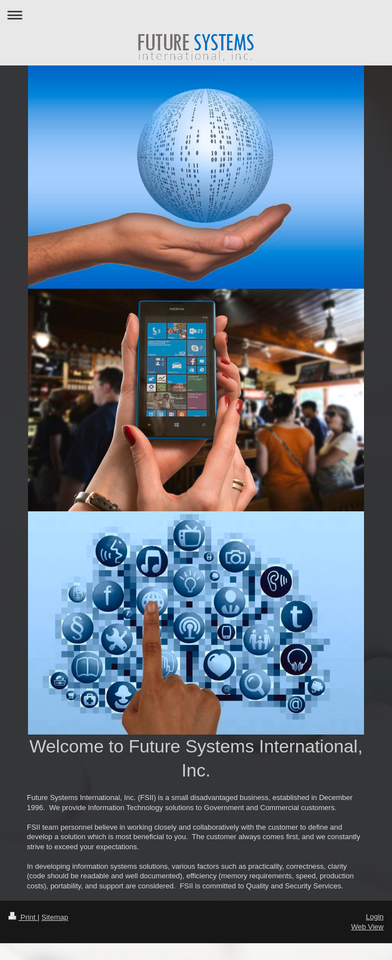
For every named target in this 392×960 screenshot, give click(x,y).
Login (375, 916)
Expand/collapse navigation (196, 15)
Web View (367, 927)
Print (23, 917)
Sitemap (54, 917)
